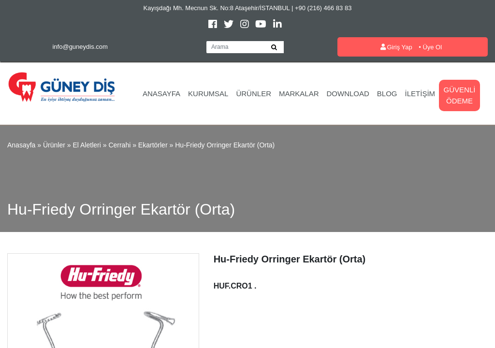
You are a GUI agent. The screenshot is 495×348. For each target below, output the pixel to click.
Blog (387, 93)
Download (348, 93)
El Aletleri (87, 145)
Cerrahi (119, 145)
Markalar (299, 93)
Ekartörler (153, 145)
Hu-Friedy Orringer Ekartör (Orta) (225, 145)
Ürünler (253, 93)
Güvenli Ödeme (460, 95)
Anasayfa (161, 93)
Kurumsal (208, 93)
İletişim (420, 93)
